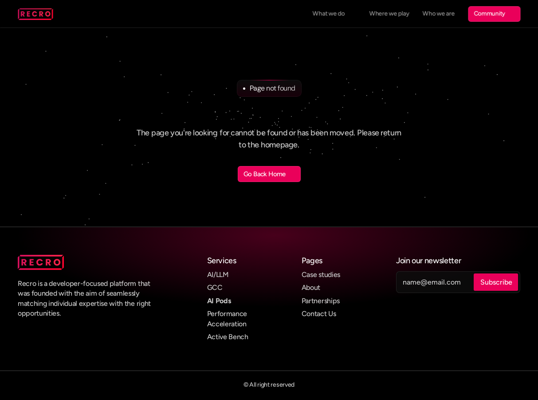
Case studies (321, 274)
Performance (227, 313)
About (311, 287)
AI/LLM (218, 274)
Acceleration (227, 324)
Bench (238, 337)
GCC (215, 287)
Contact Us (319, 313)
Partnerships (321, 301)
